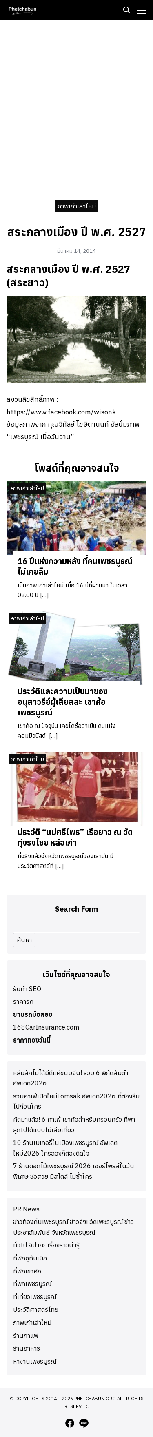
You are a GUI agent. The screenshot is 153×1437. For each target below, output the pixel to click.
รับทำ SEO (27, 989)
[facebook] (69, 1423)
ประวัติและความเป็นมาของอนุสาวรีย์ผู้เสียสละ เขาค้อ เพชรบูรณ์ (63, 702)
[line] (83, 1423)
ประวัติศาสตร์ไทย (35, 1309)
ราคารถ (23, 1001)
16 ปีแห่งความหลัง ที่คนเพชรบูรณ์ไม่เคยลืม (75, 566)
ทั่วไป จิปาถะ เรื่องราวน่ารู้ (46, 1245)
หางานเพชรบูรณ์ (34, 1361)
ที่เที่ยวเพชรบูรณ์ (34, 1297)
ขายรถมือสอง (32, 1014)
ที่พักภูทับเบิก (30, 1258)
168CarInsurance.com (46, 1027)
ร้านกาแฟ (25, 1335)
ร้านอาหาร (26, 1348)
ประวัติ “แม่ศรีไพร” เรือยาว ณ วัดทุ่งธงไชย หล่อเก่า (75, 837)
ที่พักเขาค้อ (27, 1271)
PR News (26, 1209)
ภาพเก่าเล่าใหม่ (77, 205)
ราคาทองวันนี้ (32, 1040)
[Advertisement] (76, 107)
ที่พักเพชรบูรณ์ (32, 1284)
